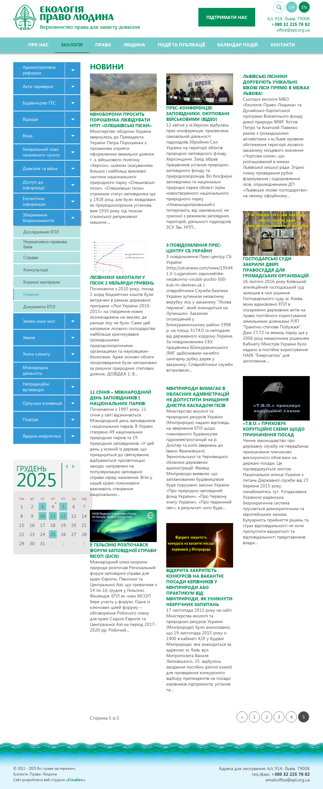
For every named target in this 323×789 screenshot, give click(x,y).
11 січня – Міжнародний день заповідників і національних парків (120, 397)
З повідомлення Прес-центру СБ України (194, 248)
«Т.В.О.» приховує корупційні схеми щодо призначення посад (274, 429)
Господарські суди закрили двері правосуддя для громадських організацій (276, 267)
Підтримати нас (226, 17)
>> (73, 466)
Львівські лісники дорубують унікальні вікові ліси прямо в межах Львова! (276, 84)
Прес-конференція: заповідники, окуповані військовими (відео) (197, 113)
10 (42, 516)
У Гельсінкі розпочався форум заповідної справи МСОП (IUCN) (123, 550)
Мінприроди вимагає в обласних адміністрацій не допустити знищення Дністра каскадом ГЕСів (197, 396)
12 (63, 516)
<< (67, 466)
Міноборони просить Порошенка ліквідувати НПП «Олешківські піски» (121, 119)
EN (304, 7)
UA (292, 7)
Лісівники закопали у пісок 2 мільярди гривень (122, 280)
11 (53, 516)
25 (53, 534)
